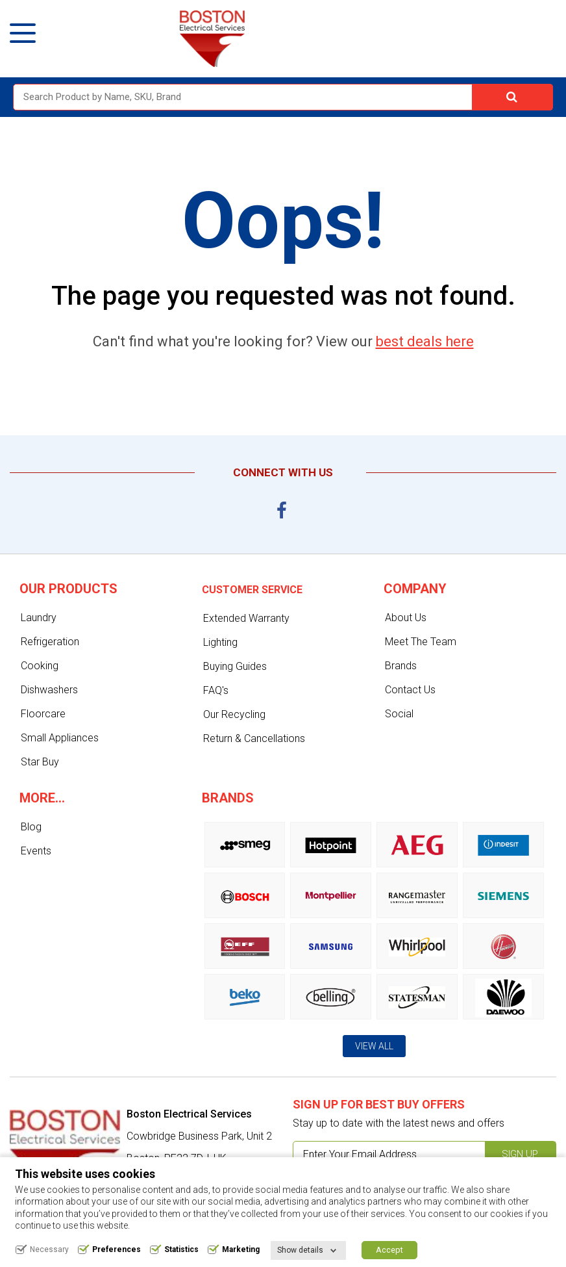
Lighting (220, 642)
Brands (401, 665)
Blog (31, 827)
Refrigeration (50, 641)
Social (399, 714)
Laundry (38, 617)
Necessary (49, 1249)
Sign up (520, 1154)
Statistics (181, 1249)
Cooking (39, 665)
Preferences (116, 1249)
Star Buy (40, 762)
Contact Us (410, 690)
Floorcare (43, 714)
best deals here (425, 341)
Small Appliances (60, 738)
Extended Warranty (246, 618)
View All (374, 1046)
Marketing (241, 1249)
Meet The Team (420, 641)
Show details (300, 1250)
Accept (389, 1250)
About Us (405, 617)
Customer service (252, 589)
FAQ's (215, 690)
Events (36, 851)
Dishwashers (49, 690)
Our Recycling (234, 714)
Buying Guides (235, 666)
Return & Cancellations (254, 738)
